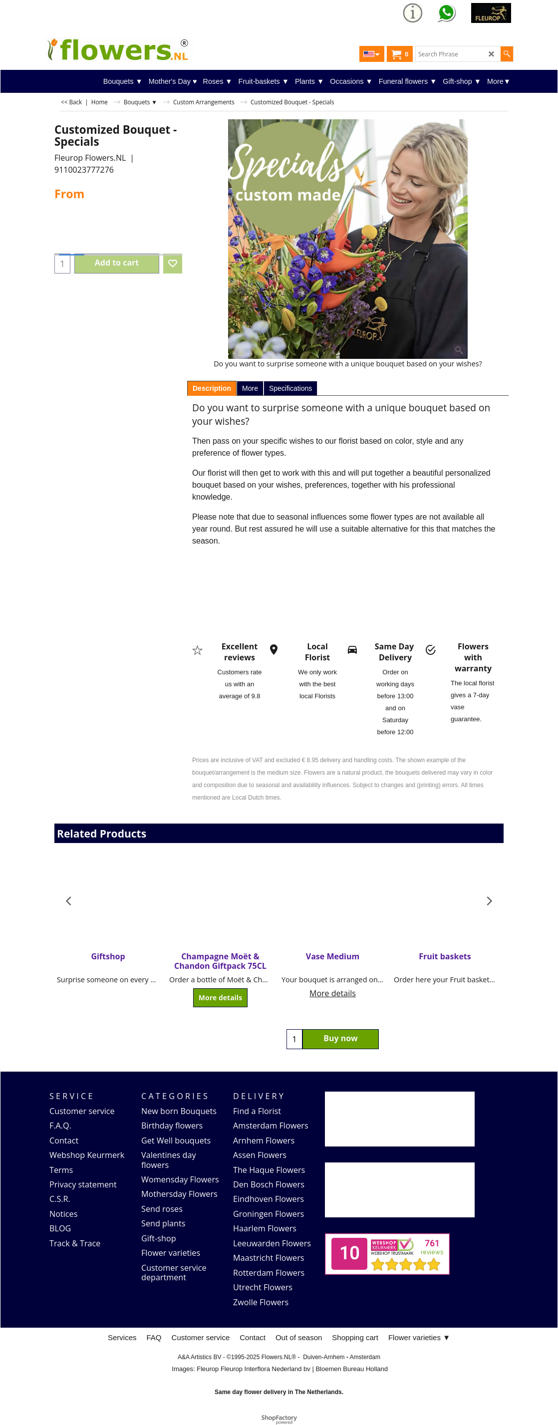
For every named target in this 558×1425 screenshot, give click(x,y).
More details (220, 998)
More (250, 388)
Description (212, 388)
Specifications (290, 388)
